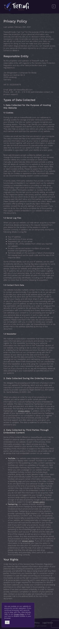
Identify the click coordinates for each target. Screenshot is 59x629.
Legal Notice (47, 623)
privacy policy (24, 411)
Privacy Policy (19, 614)
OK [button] (7, 622)
